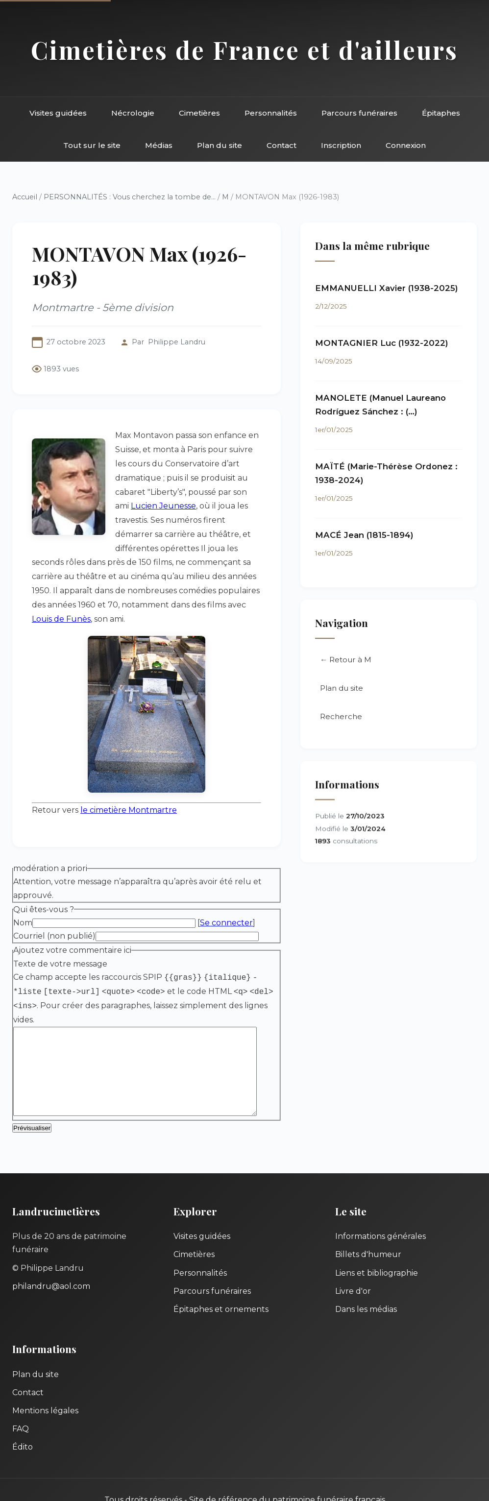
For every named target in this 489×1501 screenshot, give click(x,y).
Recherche (347, 718)
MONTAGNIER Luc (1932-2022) (388, 343)
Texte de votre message (60, 937)
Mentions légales (45, 1385)
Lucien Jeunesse (147, 479)
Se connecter (226, 896)
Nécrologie (132, 113)
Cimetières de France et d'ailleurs (244, 49)
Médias (158, 145)
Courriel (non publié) (54, 909)
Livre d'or (353, 1265)
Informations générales (380, 1211)
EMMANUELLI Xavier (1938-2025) (393, 288)
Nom (22, 896)
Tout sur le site (92, 145)
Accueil (24, 197)
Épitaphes (441, 113)
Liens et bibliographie (376, 1247)
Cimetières (199, 113)
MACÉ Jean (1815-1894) (370, 535)
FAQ (20, 1403)
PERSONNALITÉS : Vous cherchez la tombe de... (130, 197)
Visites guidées (58, 113)
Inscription (341, 145)
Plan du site (219, 145)
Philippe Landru (176, 342)
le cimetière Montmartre (128, 783)
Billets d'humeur (368, 1229)
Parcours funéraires (359, 113)
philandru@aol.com (51, 1260)
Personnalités (270, 113)
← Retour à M (352, 661)
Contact (281, 145)
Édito (22, 1422)
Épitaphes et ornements (221, 1283)
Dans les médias (366, 1283)
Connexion (406, 145)
